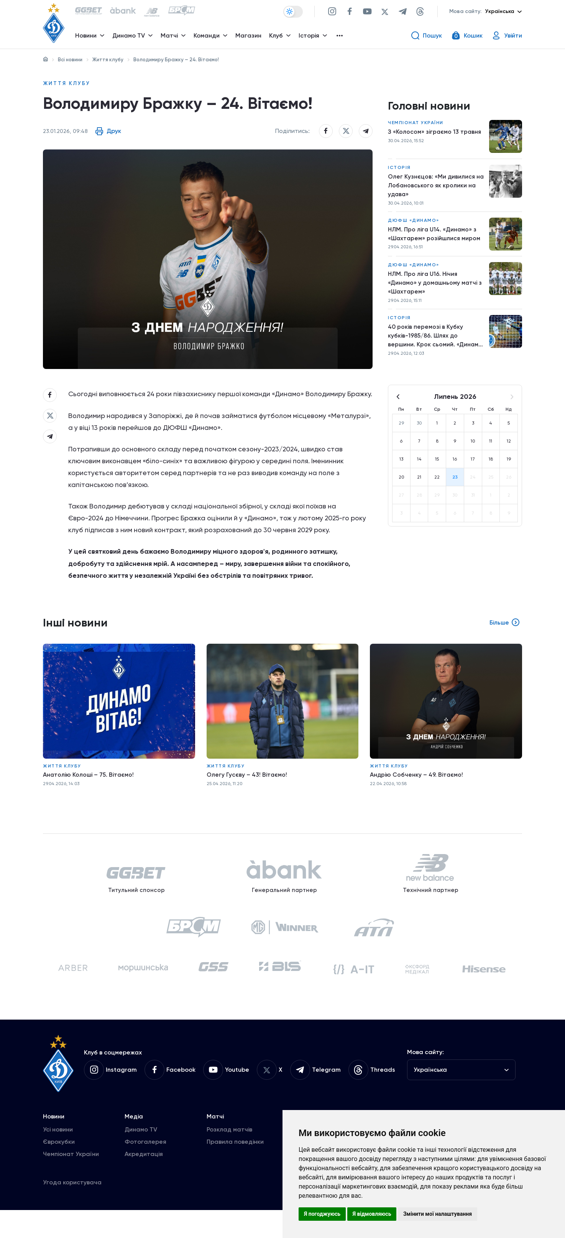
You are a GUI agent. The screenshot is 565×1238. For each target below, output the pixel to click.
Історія (399, 169)
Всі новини (70, 59)
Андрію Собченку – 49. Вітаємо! (417, 794)
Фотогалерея (145, 1169)
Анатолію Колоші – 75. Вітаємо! (89, 794)
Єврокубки (59, 1169)
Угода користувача (72, 1210)
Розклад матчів (229, 1157)
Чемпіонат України (415, 124)
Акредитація (144, 1182)
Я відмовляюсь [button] (372, 1214)
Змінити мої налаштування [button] (437, 1214)
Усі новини (58, 1157)
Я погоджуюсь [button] (322, 1214)
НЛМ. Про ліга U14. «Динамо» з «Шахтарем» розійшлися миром (435, 236)
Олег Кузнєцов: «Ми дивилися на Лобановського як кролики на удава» (436, 187)
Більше (504, 642)
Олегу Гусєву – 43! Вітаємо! (247, 794)
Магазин (249, 36)
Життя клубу (107, 59)
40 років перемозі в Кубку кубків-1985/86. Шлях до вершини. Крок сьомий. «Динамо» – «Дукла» (425, 340)
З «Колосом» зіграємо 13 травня (435, 133)
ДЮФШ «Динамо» (413, 223)
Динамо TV (141, 1157)
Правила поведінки (235, 1169)
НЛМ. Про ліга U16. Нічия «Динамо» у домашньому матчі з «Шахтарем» (436, 286)
